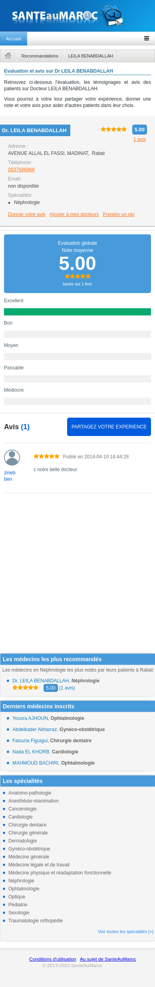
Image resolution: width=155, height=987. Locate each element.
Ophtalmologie (23, 889)
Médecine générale (28, 857)
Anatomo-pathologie (29, 793)
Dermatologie (22, 841)
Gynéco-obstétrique (29, 849)
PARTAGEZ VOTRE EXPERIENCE (109, 427)
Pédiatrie (17, 905)
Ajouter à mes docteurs (74, 214)
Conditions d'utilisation (52, 959)
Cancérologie (22, 809)
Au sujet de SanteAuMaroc (108, 959)
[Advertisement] (75, 578)
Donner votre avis (27, 214)
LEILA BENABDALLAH (90, 56)
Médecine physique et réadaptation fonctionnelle (59, 873)
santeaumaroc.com (77, 16)
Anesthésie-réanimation (33, 801)
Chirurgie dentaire (27, 825)
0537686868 (21, 169)
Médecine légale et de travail (39, 865)
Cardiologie (20, 817)
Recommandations (40, 56)
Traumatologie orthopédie (35, 921)
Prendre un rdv (118, 214)
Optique (16, 897)
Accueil (13, 39)
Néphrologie (21, 881)
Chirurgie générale (28, 833)
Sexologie (19, 913)
